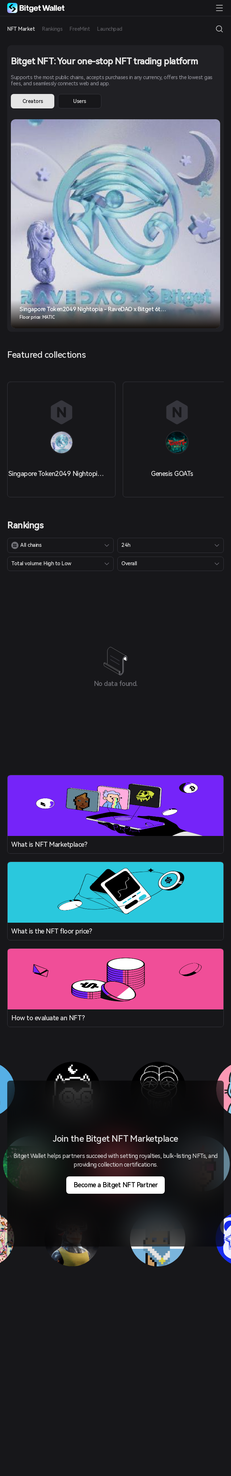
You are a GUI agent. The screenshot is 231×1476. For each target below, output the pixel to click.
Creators (32, 101)
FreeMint (80, 29)
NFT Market (21, 29)
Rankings (52, 29)
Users (79, 101)
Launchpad (109, 29)
